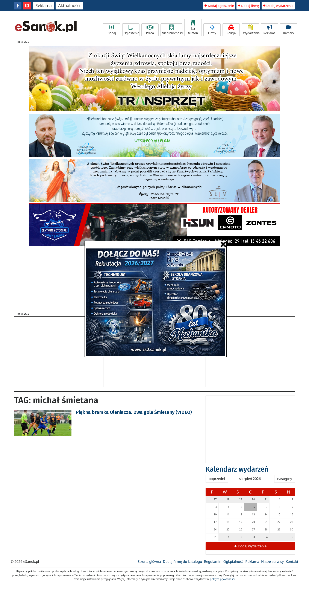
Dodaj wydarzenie (278, 5)
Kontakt (292, 561)
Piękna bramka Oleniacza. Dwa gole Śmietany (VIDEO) (134, 412)
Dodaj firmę (248, 5)
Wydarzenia (251, 30)
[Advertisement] (59, 353)
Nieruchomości (172, 30)
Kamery (288, 30)
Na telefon (193, 27)
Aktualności (69, 5)
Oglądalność (233, 561)
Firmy (212, 30)
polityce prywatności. (222, 579)
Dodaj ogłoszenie (219, 5)
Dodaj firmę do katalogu (182, 561)
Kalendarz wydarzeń (237, 469)
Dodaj (111, 30)
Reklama (43, 5)
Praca (150, 30)
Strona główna (149, 561)
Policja (231, 30)
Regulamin (212, 561)
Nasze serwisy (272, 561)
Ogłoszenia (131, 30)
